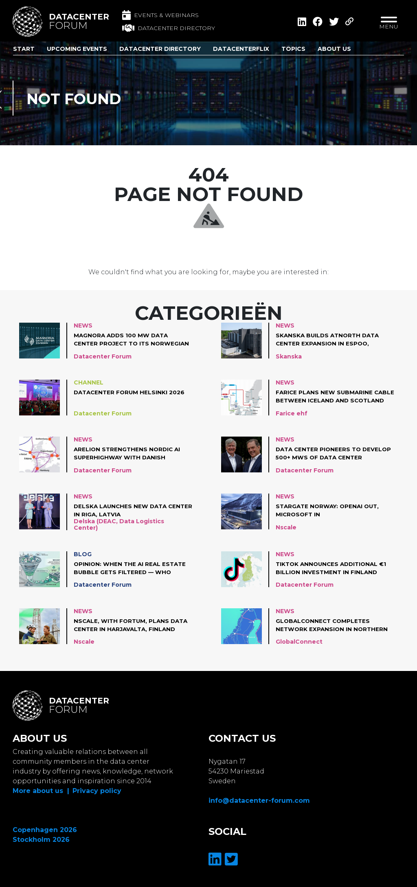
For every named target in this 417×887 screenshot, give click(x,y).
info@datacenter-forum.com (259, 800)
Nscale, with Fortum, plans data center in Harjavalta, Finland (133, 626)
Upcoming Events (77, 48)
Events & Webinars (160, 15)
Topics (293, 48)
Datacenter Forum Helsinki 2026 (131, 392)
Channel (88, 382)
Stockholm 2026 (41, 839)
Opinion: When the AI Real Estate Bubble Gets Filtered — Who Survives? (131, 569)
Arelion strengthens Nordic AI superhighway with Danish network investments (128, 454)
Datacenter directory (168, 28)
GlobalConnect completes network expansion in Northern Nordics (333, 626)
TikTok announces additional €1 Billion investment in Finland (334, 569)
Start (24, 48)
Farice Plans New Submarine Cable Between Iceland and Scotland (325, 397)
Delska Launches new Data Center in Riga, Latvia (122, 510)
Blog (83, 555)
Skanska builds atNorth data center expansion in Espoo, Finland (330, 340)
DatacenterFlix (241, 48)
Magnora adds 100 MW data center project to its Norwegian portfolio (123, 340)
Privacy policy (96, 791)
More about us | (41, 791)
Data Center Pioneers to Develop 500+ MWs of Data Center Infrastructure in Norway (323, 454)
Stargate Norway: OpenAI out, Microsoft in (330, 510)
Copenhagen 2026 (45, 830)
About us (334, 48)
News (83, 325)
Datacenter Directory (160, 48)
